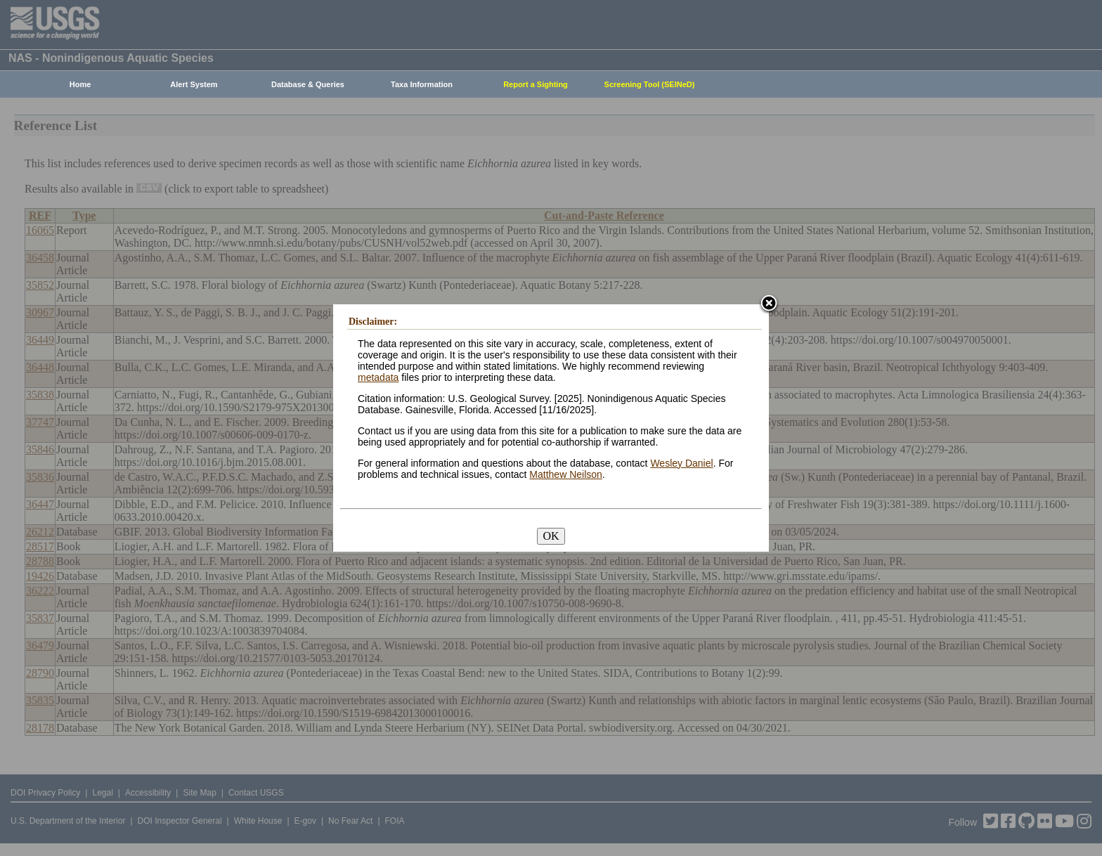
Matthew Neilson (565, 474)
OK (551, 536)
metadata (378, 377)
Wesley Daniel (681, 463)
